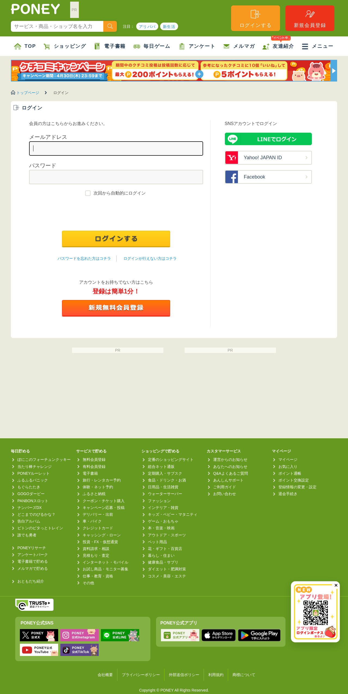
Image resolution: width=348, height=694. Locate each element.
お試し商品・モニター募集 (105, 569)
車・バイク (92, 521)
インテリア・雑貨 (163, 507)
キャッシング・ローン (102, 535)
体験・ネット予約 (98, 487)
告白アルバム (28, 521)
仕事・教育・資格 (98, 576)
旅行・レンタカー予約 (102, 480)
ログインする (256, 18)
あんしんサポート (228, 480)
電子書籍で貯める (32, 561)
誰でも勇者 (26, 535)
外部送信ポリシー (184, 675)
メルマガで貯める (32, 568)
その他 (88, 583)
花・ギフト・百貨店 (165, 548)
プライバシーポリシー (141, 675)
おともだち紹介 (30, 581)
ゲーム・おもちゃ (163, 521)
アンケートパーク (32, 554)
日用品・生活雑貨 (163, 487)
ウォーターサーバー (165, 494)
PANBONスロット (32, 501)
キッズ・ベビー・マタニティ (172, 514)
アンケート (197, 46)
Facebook (254, 177)
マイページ (287, 459)
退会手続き (287, 494)
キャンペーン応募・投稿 (104, 507)
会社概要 (105, 675)
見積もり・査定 (96, 555)
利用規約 (215, 675)
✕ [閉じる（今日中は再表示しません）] (336, 585)
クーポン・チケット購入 (104, 501)
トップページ (27, 92)
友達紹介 (278, 43)
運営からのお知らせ (230, 459)
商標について (243, 675)
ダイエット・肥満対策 (167, 569)
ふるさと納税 (94, 494)
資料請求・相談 (96, 548)
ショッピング (65, 46)
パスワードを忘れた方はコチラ (84, 258)
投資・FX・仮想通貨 (100, 542)
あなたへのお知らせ (230, 466)
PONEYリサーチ (31, 548)
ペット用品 (157, 542)
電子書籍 (110, 46)
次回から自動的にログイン (120, 193)
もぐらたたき (28, 487)
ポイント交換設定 (293, 480)
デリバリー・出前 (98, 514)
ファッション (159, 501)
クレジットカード (98, 528)
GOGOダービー (31, 494)
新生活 (169, 26)
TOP (25, 46)
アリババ (147, 26)
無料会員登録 (94, 459)
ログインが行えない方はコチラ (150, 258)
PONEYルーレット (33, 473)
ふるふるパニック (32, 480)
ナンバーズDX (29, 507)
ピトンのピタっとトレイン (40, 528)
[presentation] (116, 214)
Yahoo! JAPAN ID (263, 157)
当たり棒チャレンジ (34, 466)
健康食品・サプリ (163, 562)
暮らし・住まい (161, 555)
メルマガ (239, 46)
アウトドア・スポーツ (167, 535)
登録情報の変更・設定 (297, 487)
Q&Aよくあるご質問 (230, 473)
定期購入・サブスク (165, 473)
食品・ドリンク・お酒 (167, 480)
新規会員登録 (310, 18)
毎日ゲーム (151, 46)
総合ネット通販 (161, 466)
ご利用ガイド (224, 487)
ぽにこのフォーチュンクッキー (44, 459)
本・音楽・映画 (161, 528)
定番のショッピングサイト (171, 459)
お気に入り (287, 466)
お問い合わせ (224, 494)
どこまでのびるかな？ (36, 514)
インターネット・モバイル (105, 562)
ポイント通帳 (289, 473)
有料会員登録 (94, 466)
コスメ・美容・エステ (167, 576)
